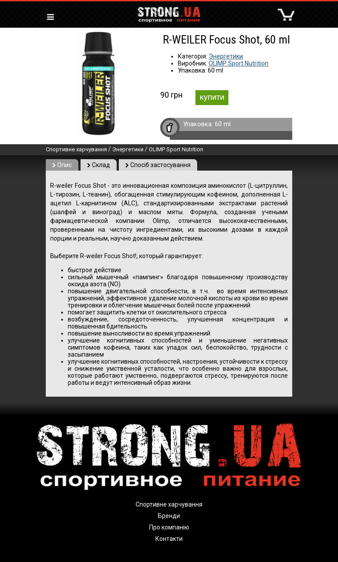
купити (212, 97)
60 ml (223, 124)
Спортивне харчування (76, 149)
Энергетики (226, 56)
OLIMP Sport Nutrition (238, 63)
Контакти (169, 538)
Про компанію (169, 527)
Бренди (169, 515)
